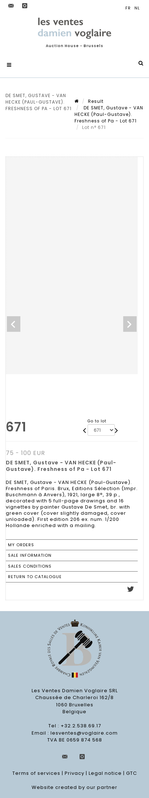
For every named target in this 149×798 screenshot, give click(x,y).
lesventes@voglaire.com (84, 733)
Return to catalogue (35, 577)
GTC (131, 773)
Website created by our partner (74, 787)
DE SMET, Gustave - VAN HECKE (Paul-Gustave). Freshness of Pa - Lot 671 (108, 114)
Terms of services (36, 773)
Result (96, 101)
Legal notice (105, 773)
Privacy (74, 773)
